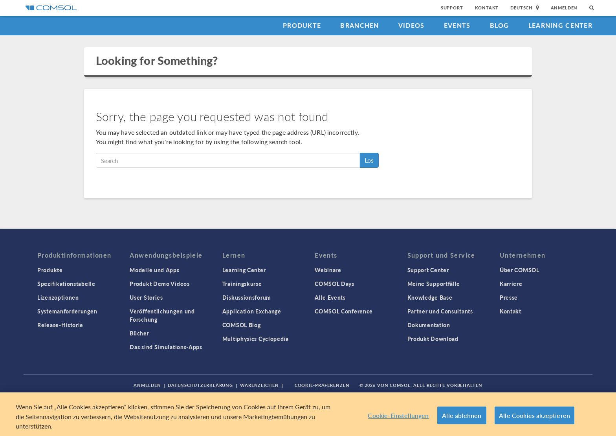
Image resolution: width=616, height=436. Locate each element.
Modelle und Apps (154, 270)
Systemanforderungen (67, 311)
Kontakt (487, 8)
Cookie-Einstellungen (398, 415)
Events (457, 25)
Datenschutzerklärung (200, 385)
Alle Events (330, 297)
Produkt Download (432, 339)
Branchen (359, 25)
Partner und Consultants (440, 311)
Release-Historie (60, 325)
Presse (509, 297)
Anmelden (564, 8)
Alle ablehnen (461, 415)
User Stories (146, 297)
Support (452, 8)
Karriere (511, 284)
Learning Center (560, 25)
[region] (308, 414)
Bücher (139, 333)
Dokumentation (428, 325)
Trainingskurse (242, 284)
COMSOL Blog (241, 325)
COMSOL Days (334, 284)
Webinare (328, 270)
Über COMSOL (519, 270)
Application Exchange (251, 311)
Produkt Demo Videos (159, 284)
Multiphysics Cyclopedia (255, 339)
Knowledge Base (430, 297)
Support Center (428, 270)
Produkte (302, 25)
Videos (411, 25)
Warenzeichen (259, 385)
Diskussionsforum (246, 297)
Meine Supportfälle (433, 284)
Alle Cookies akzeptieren (534, 415)
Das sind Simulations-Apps (166, 347)
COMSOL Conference (344, 311)
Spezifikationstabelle (66, 284)
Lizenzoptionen (58, 297)
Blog (499, 25)
